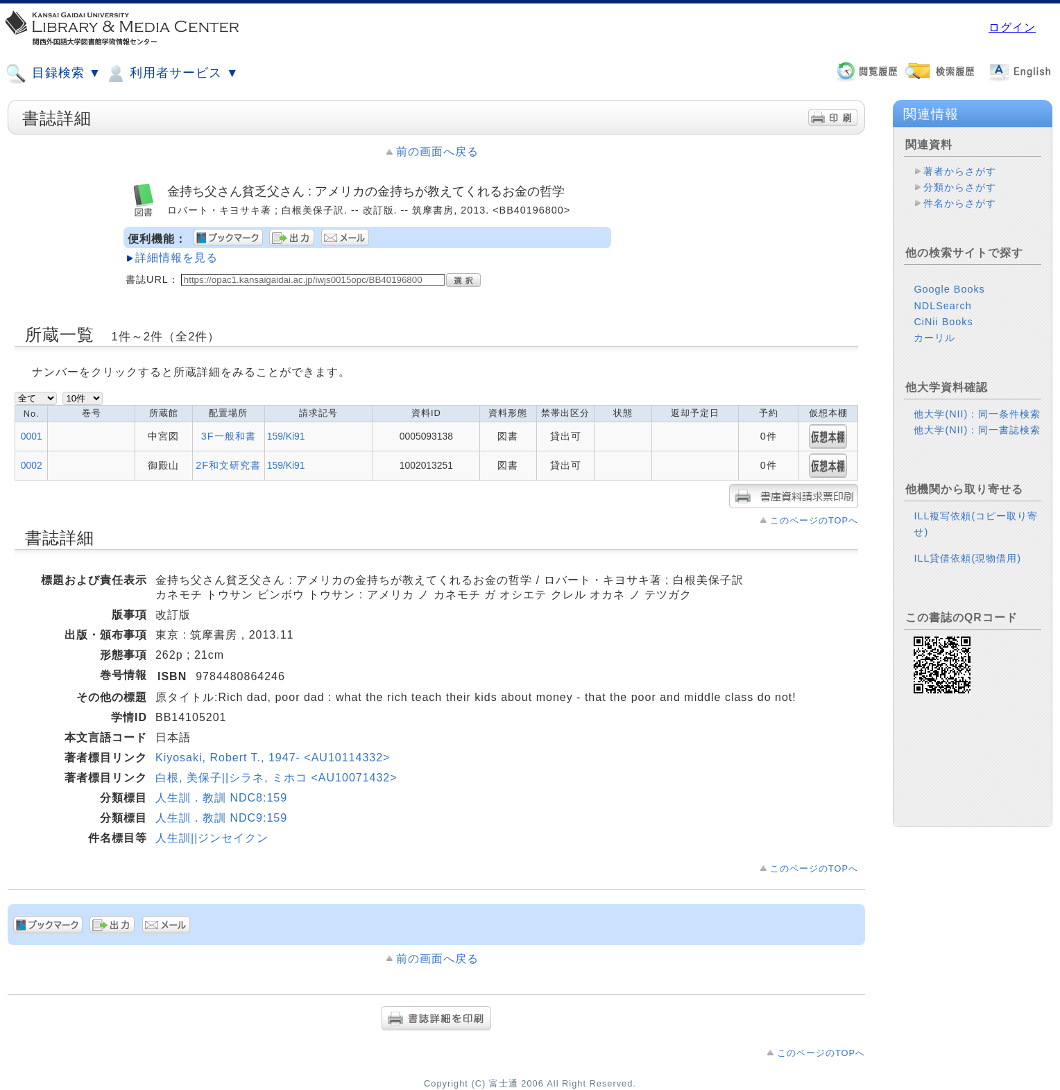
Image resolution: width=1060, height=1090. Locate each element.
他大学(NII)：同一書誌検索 (977, 429)
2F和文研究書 (228, 465)
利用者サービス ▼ (172, 73)
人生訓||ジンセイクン (211, 838)
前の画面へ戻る (437, 151)
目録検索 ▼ (53, 73)
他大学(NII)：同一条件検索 (977, 413)
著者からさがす (959, 171)
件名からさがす (959, 203)
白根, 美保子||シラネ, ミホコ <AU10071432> (276, 778)
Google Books (949, 289)
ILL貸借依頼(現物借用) (967, 558)
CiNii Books (943, 321)
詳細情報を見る (176, 257)
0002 (31, 465)
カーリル (934, 337)
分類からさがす (959, 187)
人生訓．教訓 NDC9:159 (221, 818)
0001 (31, 436)
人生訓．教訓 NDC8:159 (221, 798)
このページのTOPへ (814, 520)
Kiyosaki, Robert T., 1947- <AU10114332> (272, 757)
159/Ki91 (286, 436)
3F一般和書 (228, 436)
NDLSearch (942, 305)
